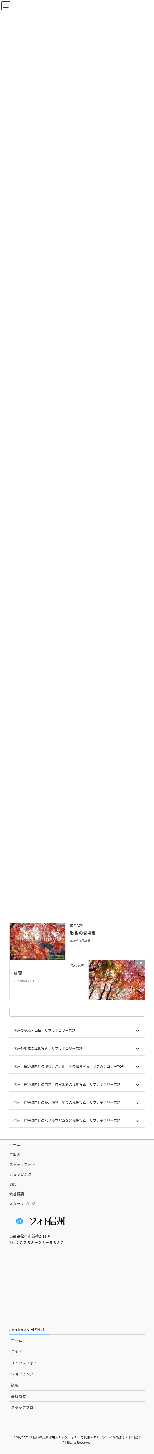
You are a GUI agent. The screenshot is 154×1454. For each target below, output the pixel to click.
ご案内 (14, 1154)
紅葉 (18, 973)
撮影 (13, 1184)
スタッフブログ (22, 1203)
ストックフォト (22, 1164)
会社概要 (16, 1193)
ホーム (14, 1144)
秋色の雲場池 (83, 933)
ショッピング (20, 1174)
